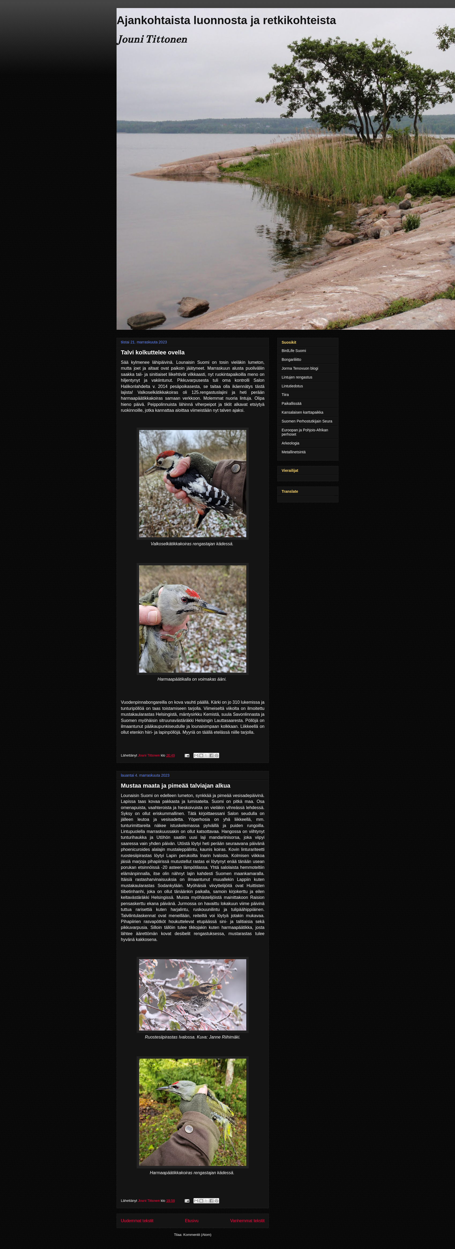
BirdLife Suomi (294, 351)
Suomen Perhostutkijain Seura (307, 421)
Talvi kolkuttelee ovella (153, 352)
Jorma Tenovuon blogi (300, 368)
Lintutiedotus (292, 386)
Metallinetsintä (294, 452)
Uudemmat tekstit (137, 1220)
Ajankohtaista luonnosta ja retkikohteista (226, 20)
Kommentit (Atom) (197, 1235)
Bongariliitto (291, 359)
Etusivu (192, 1220)
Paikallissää (291, 403)
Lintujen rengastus (297, 377)
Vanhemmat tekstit (247, 1220)
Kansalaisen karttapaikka (302, 412)
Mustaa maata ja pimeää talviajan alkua (175, 785)
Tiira (285, 394)
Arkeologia (290, 443)
